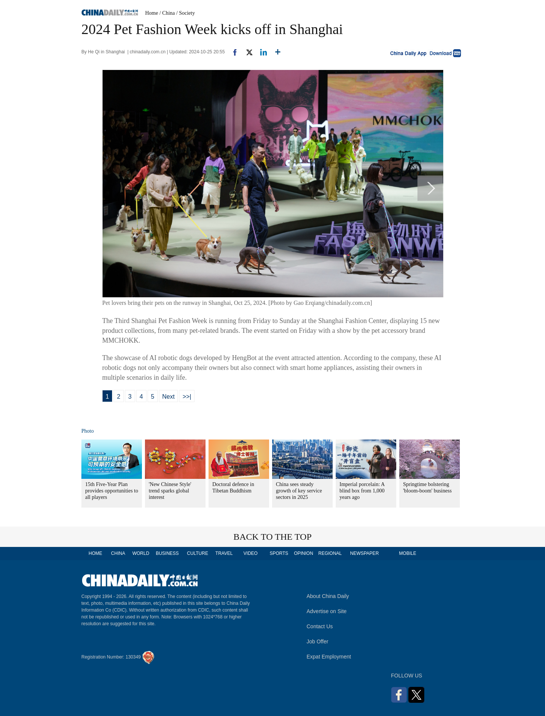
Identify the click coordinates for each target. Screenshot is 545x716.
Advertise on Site (327, 611)
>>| (186, 396)
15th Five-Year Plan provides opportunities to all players (111, 490)
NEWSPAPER (364, 553)
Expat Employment (329, 657)
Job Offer (317, 641)
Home (151, 13)
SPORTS (278, 553)
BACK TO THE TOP (273, 537)
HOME (95, 553)
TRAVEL (224, 553)
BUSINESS (167, 553)
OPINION (303, 553)
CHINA (118, 553)
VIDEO (250, 553)
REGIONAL (330, 553)
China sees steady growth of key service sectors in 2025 (299, 490)
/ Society (185, 13)
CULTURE (197, 553)
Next (168, 396)
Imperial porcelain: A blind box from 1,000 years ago (362, 490)
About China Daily (328, 596)
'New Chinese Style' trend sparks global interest (170, 490)
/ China (167, 13)
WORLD (140, 553)
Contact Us (320, 626)
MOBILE (407, 553)
